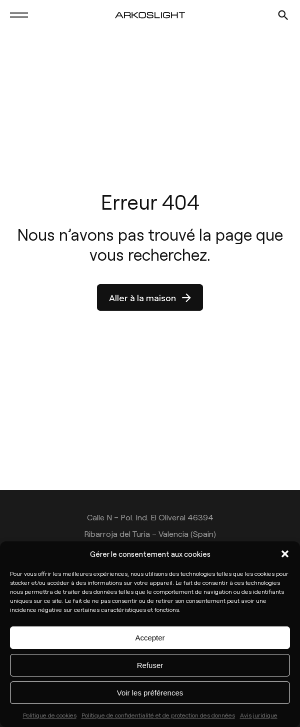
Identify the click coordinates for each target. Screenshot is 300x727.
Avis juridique (259, 715)
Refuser (150, 665)
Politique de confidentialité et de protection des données (158, 715)
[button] (285, 554)
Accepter (149, 637)
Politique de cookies (49, 715)
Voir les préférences (150, 692)
